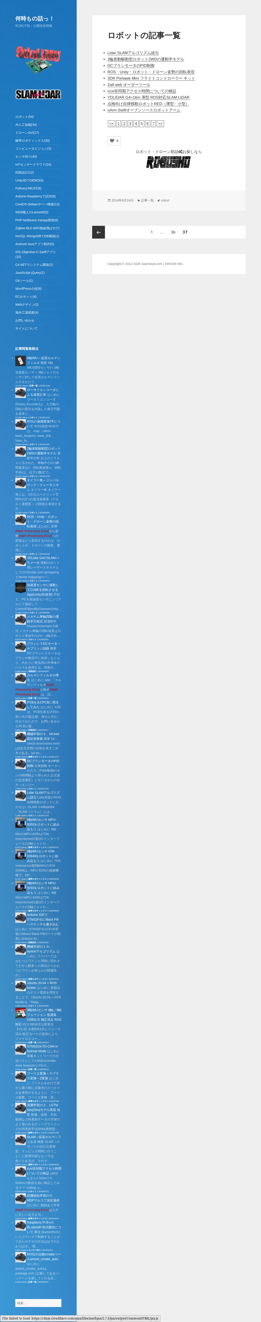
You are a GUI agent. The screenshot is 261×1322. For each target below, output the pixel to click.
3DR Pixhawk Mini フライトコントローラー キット (151, 78)
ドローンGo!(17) (27, 132)
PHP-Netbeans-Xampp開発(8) (36, 220)
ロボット (33, 417)
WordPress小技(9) (28, 288)
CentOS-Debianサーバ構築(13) (37, 204)
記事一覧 (33, 386)
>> (160, 123)
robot (165, 200)
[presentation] (32, 531)
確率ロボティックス (37, 757)
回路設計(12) (24, 172)
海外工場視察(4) (26, 312)
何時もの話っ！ (34, 18)
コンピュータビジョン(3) (33, 148)
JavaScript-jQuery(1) (29, 272)
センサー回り (34, 1250)
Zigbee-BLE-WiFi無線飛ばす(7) (37, 228)
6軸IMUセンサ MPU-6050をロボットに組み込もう (43, 824)
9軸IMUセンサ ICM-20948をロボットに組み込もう (42, 856)
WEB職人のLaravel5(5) (31, 212)
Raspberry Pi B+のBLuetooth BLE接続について (44, 1227)
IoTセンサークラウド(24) (33, 164)
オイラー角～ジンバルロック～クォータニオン (43, 484)
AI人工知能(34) (26, 124)
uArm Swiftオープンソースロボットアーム (143, 110)
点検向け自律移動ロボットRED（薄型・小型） (148, 104)
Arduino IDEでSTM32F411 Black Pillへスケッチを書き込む (43, 919)
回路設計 (32, 671)
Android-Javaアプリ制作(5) (34, 244)
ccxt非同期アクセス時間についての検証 (141, 91)
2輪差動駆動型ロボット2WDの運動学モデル (145, 59)
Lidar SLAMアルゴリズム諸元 (133, 53)
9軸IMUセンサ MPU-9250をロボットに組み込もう (43, 887)
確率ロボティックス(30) (32, 140)
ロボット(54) (24, 116)
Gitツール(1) (24, 280)
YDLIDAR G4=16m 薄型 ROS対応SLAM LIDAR (148, 97)
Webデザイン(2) (27, 304)
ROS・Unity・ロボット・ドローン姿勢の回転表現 (43, 521)
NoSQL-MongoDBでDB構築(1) (37, 236)
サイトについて (26, 328)
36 (173, 232)
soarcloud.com (151, 264)
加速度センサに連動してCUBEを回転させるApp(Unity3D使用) (43, 589)
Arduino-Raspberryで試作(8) (35, 196)
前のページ (98, 232)
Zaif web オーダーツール (128, 85)
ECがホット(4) (26, 296)
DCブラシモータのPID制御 (130, 65)
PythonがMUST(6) (28, 188)
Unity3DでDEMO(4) (29, 180)
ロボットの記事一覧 (143, 35)
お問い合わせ (24, 320)
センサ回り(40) (26, 156)
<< (111, 123)
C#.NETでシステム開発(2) (34, 265)
